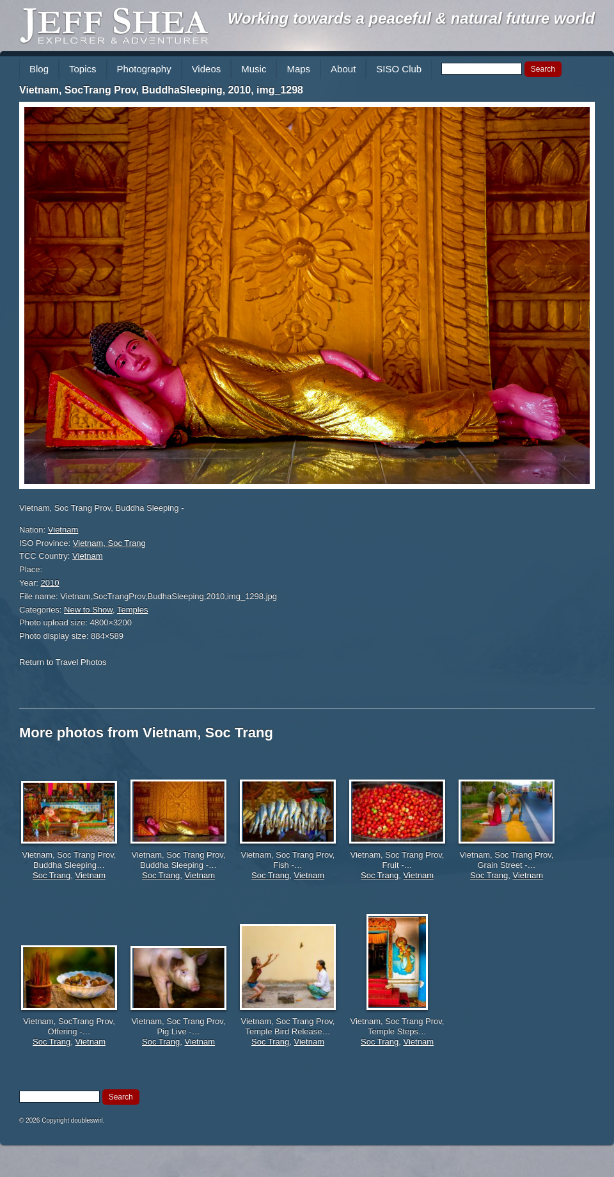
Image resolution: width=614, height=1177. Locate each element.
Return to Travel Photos (63, 662)
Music (253, 68)
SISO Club (398, 68)
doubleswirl (87, 1120)
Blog (39, 68)
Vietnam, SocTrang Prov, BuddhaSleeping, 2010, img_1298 (161, 89)
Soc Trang (51, 875)
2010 (50, 583)
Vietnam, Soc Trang (109, 543)
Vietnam (63, 529)
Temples (132, 609)
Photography (144, 68)
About (343, 68)
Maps (298, 68)
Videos (206, 68)
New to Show (88, 609)
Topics (83, 68)
